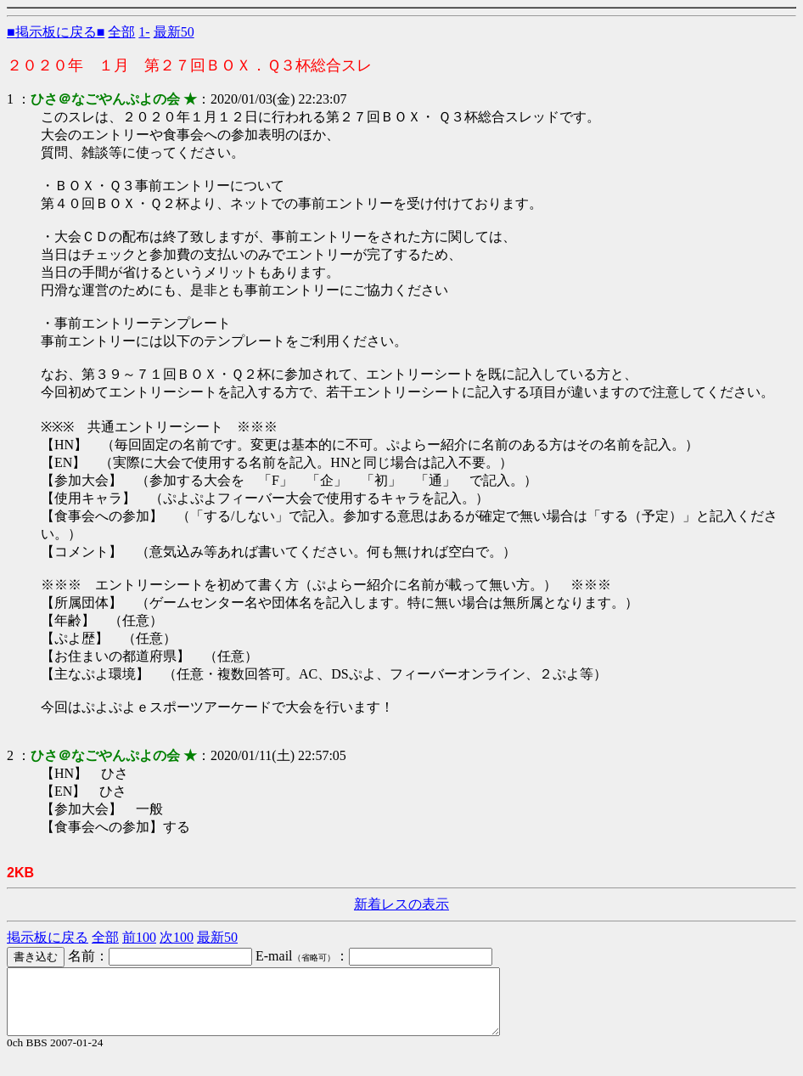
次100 (177, 937)
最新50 (174, 32)
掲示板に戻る (47, 937)
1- (143, 32)
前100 (139, 937)
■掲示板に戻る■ (55, 32)
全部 (121, 32)
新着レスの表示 (401, 904)
